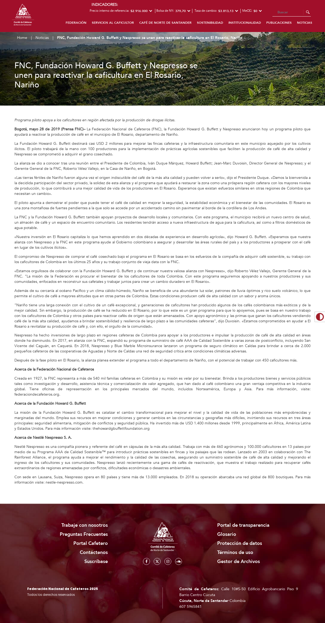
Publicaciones (279, 23)
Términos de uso (235, 552)
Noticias (304, 23)
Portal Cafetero (90, 543)
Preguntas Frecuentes (84, 534)
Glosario (226, 534)
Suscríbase (96, 561)
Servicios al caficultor (113, 23)
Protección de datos (239, 543)
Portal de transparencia (243, 525)
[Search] (291, 13)
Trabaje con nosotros (84, 525)
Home (22, 37)
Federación (76, 23)
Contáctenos (94, 552)
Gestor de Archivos (238, 561)
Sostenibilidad (210, 23)
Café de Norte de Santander (165, 23)
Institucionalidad (244, 23)
